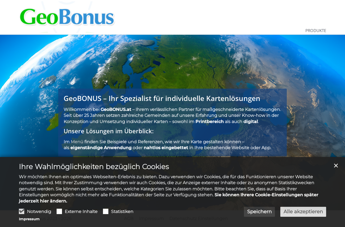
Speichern (259, 212)
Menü (77, 141)
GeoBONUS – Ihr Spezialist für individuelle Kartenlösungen (162, 98)
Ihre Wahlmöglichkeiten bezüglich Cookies (94, 166)
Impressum (29, 219)
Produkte (315, 30)
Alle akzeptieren (303, 212)
